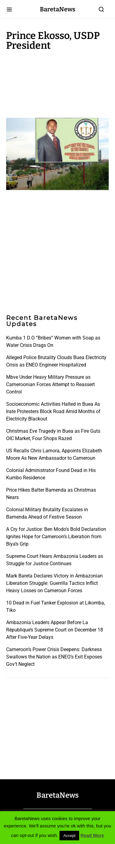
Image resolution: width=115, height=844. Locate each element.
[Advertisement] (55, 82)
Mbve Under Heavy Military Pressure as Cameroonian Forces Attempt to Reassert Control (50, 384)
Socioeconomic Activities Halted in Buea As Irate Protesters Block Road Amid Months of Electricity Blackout (53, 411)
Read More (92, 835)
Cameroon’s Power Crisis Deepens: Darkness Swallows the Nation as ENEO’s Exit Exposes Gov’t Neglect (54, 656)
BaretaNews (57, 9)
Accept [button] (69, 835)
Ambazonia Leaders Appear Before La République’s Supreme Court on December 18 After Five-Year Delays (54, 630)
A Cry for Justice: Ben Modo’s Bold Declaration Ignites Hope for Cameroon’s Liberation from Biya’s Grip (56, 536)
